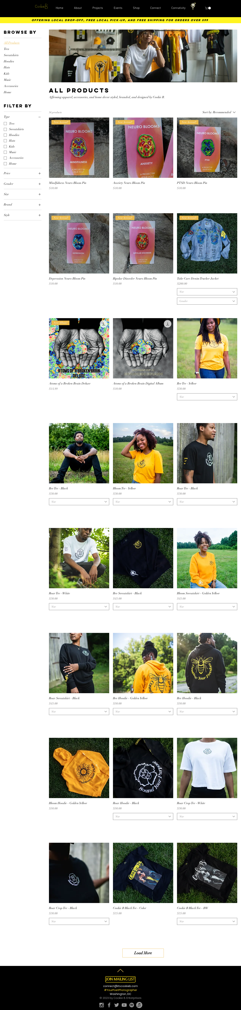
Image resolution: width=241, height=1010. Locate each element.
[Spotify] (132, 1005)
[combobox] (207, 291)
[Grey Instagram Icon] (101, 1005)
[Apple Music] (139, 1005)
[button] (208, 8)
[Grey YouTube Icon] (124, 1005)
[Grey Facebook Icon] (109, 1005)
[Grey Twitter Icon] (117, 1005)
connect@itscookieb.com (120, 986)
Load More (143, 953)
